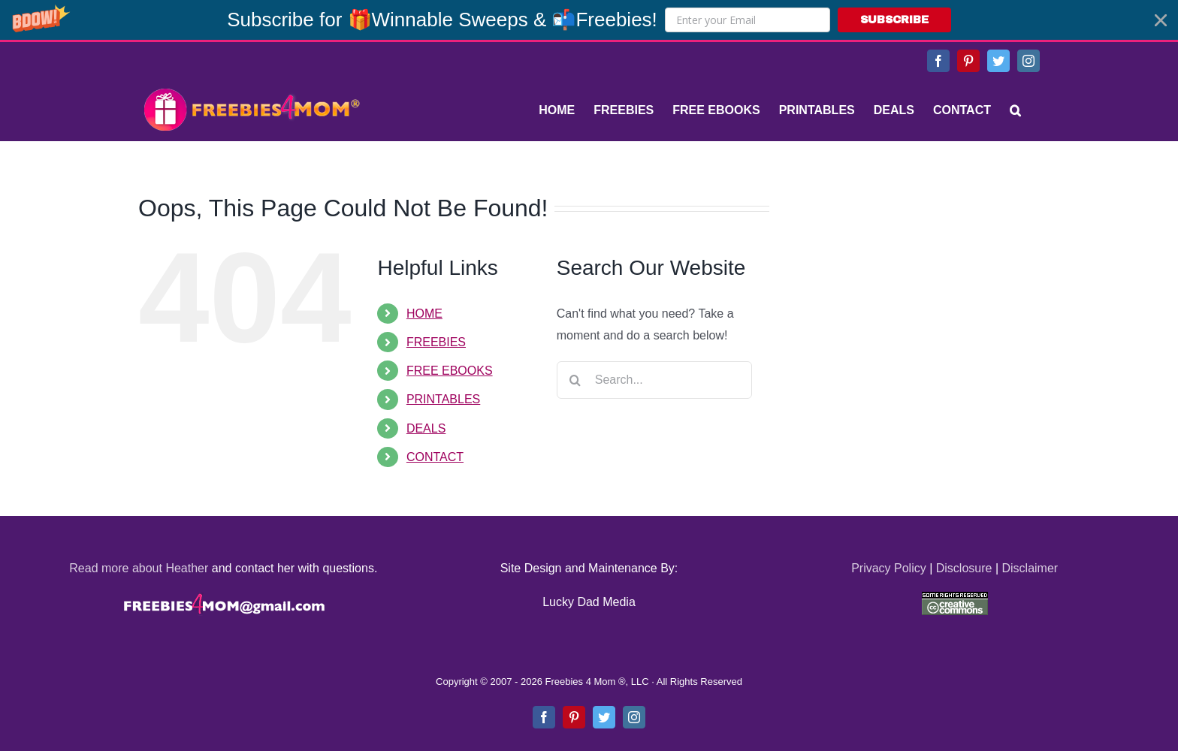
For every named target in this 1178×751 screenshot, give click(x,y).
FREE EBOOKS (449, 370)
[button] (589, 20)
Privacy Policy (888, 568)
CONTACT (435, 457)
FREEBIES (436, 342)
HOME (424, 313)
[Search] (1015, 110)
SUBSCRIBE (894, 20)
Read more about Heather (138, 568)
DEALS (426, 428)
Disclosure (964, 568)
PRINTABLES (443, 399)
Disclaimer (1029, 568)
